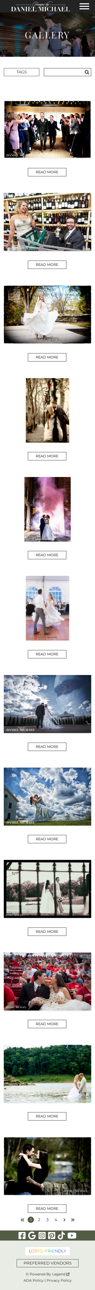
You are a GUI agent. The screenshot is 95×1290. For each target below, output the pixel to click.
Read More (47, 172)
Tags (21, 72)
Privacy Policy (59, 1280)
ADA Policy (34, 1280)
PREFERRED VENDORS (48, 1263)
